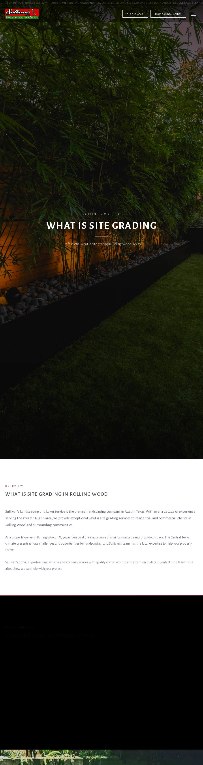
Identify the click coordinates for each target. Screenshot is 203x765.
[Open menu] (193, 13)
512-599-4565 (135, 14)
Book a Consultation (168, 14)
